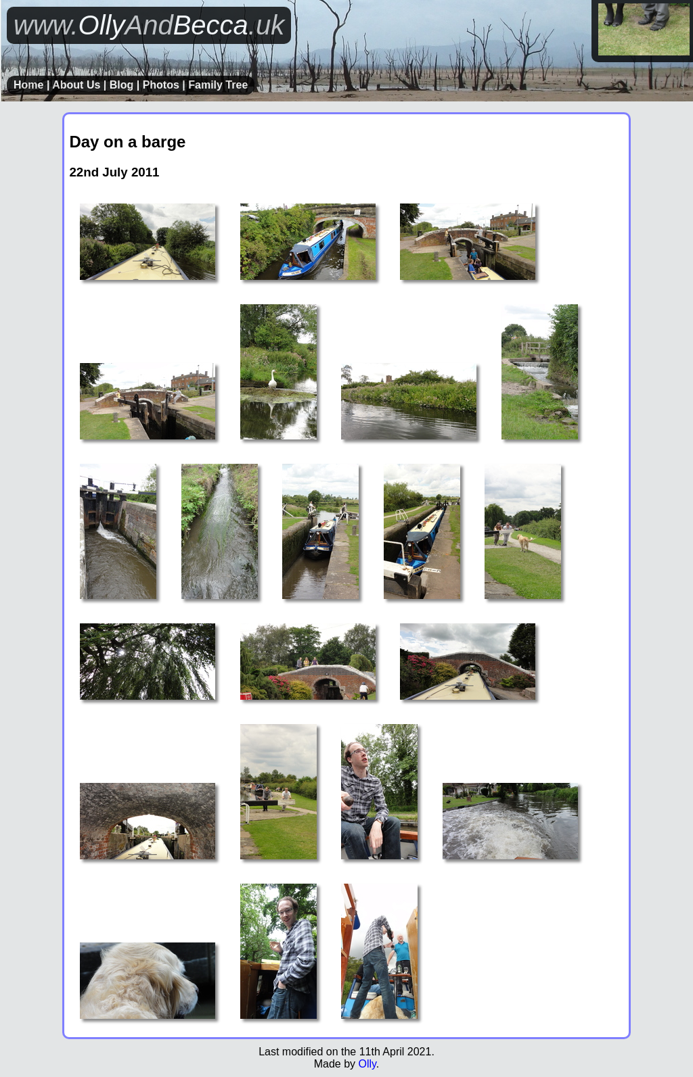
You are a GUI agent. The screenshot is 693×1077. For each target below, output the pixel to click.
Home (28, 85)
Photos (161, 85)
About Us (76, 85)
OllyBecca (149, 25)
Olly (367, 1064)
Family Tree (218, 85)
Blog (122, 85)
